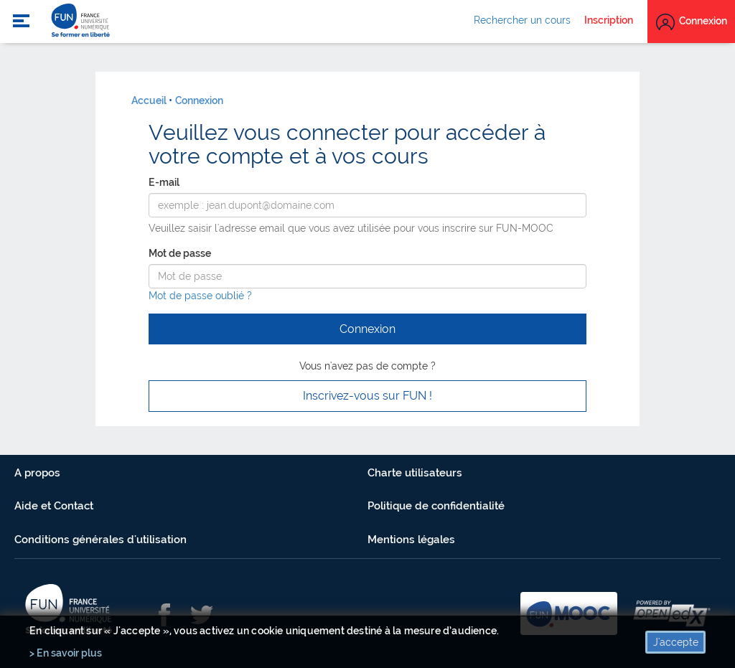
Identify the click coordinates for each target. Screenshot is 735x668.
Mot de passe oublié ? (200, 295)
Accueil (149, 100)
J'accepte (675, 642)
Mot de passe (180, 253)
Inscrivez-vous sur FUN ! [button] (367, 396)
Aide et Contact (53, 505)
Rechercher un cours (522, 20)
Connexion (199, 100)
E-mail (164, 182)
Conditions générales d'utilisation (100, 539)
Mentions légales (411, 539)
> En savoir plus (65, 653)
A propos (37, 472)
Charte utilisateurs (415, 472)
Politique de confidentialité (436, 505)
